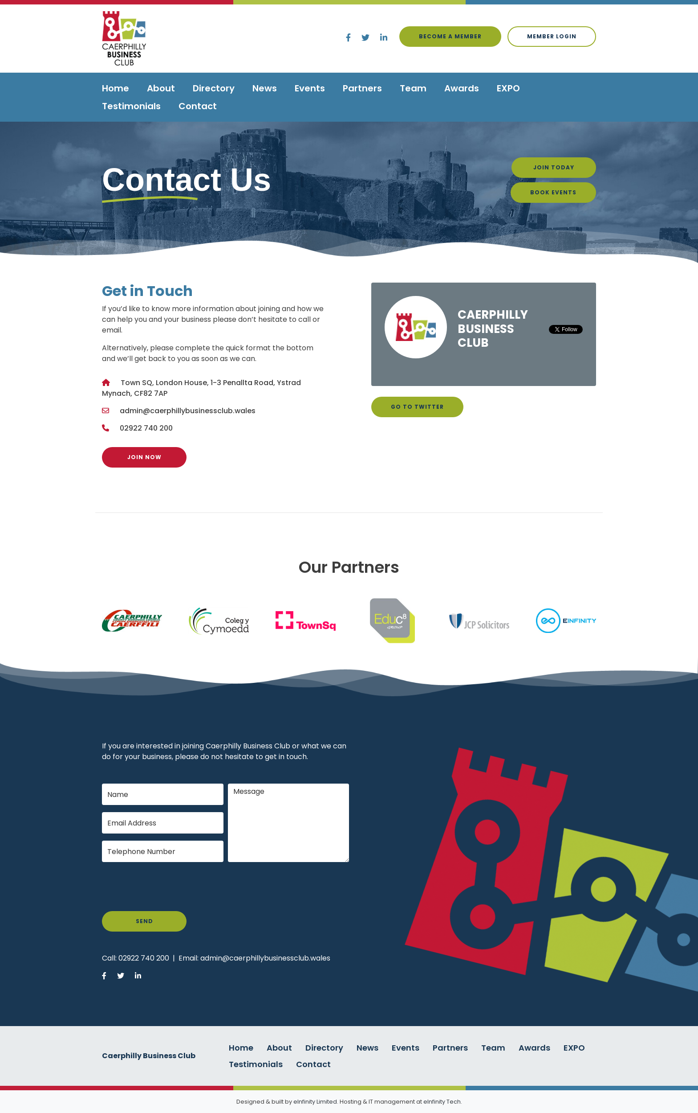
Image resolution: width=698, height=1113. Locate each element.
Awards (461, 88)
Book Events (553, 192)
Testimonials (131, 106)
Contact (198, 106)
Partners (362, 88)
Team (413, 88)
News (264, 88)
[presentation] (169, 886)
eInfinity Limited (315, 1101)
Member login (551, 36)
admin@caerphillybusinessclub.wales (188, 411)
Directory (214, 88)
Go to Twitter (417, 407)
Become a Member (450, 36)
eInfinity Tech (442, 1101)
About (161, 88)
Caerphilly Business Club (493, 328)
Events (310, 88)
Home (115, 88)
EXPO (508, 88)
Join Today (553, 167)
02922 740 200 (146, 428)
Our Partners (349, 567)
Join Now (144, 457)
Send (144, 921)
